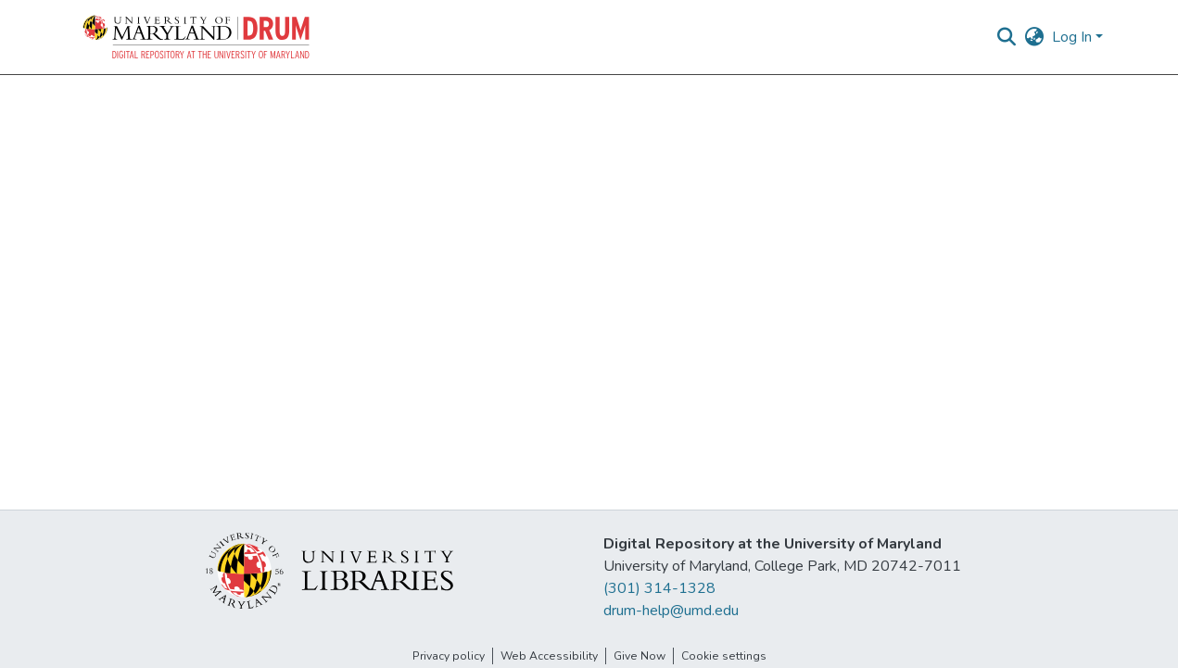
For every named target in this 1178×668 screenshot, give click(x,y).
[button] (197, 37)
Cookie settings (723, 656)
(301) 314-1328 (659, 588)
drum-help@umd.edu (671, 610)
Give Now (639, 656)
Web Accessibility (549, 656)
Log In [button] (1074, 37)
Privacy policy (448, 656)
